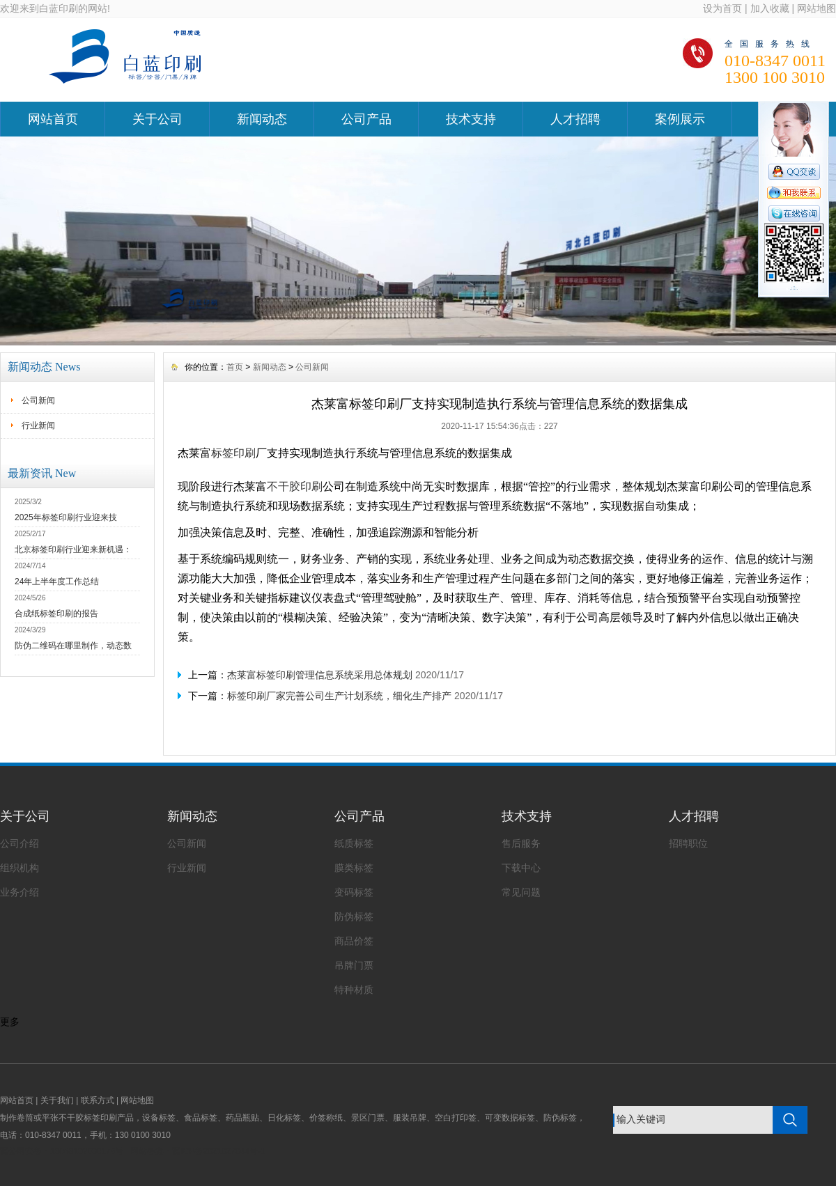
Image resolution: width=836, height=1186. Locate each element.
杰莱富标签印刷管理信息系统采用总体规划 (319, 674)
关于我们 (57, 1100)
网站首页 (53, 119)
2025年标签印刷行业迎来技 (66, 517)
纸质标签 (353, 843)
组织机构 (19, 867)
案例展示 (680, 119)
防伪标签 (353, 916)
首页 (234, 367)
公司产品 (366, 119)
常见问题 (521, 892)
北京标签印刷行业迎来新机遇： (73, 549)
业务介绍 (19, 892)
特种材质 (353, 989)
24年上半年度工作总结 (57, 581)
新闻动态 (262, 119)
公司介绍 (19, 843)
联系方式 (97, 1100)
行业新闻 (38, 425)
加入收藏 (769, 8)
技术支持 (471, 119)
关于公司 (157, 119)
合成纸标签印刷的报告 (56, 613)
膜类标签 (353, 867)
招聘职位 (688, 843)
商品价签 (353, 940)
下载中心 (521, 867)
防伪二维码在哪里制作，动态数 (73, 645)
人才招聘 (575, 119)
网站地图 (816, 8)
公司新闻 (38, 400)
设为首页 (722, 8)
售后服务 (521, 843)
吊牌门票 (353, 965)
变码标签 (353, 892)
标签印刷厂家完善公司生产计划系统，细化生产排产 (339, 695)
